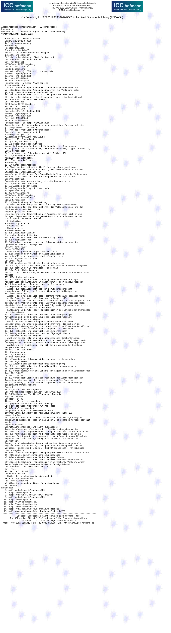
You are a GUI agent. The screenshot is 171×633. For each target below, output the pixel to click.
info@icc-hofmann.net (76, 10)
